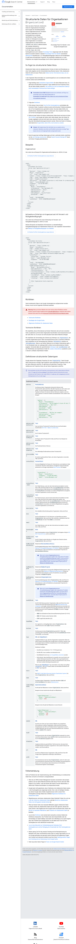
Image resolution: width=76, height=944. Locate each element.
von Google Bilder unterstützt (57, 655)
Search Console (68, 6)
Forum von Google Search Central (55, 842)
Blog (48, 2)
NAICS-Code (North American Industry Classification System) (52, 673)
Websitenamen (54, 682)
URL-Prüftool (32, 117)
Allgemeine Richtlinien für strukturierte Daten (41, 323)
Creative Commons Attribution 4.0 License (62, 848)
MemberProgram (45, 567)
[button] (9, 12)
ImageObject (43, 637)
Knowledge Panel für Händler (53, 53)
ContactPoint (39, 461)
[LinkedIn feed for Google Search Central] (35, 924)
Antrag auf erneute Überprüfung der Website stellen (56, 313)
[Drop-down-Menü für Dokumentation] (37, 2)
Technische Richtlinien (35, 317)
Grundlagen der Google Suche (36, 320)
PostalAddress (39, 384)
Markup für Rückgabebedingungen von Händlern (41, 228)
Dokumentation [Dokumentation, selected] (31, 2)
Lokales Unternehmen (55, 349)
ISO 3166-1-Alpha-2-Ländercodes (50, 427)
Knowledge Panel (47, 52)
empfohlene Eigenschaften (46, 82)
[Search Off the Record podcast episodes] (61, 935)
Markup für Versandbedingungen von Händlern (46, 581)
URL (36, 637)
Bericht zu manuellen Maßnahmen (38, 810)
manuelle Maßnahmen (53, 311)
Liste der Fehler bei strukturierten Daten (39, 800)
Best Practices (57, 467)
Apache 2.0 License (37, 850)
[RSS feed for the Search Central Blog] (35, 935)
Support (42, 2)
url (46, 666)
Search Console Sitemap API (59, 137)
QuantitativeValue (40, 685)
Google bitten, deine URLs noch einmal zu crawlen (50, 123)
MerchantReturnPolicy (47, 543)
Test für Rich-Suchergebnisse (52, 105)
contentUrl (38, 666)
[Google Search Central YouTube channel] (61, 924)
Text (36, 423)
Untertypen (53, 347)
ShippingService (46, 577)
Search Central (13, 2)
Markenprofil (29, 55)
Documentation (7, 7)
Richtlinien (37, 102)
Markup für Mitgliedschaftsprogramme (53, 571)
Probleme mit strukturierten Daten (58, 810)
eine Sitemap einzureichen (39, 137)
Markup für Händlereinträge (46, 563)
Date (36, 529)
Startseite (28, 15)
